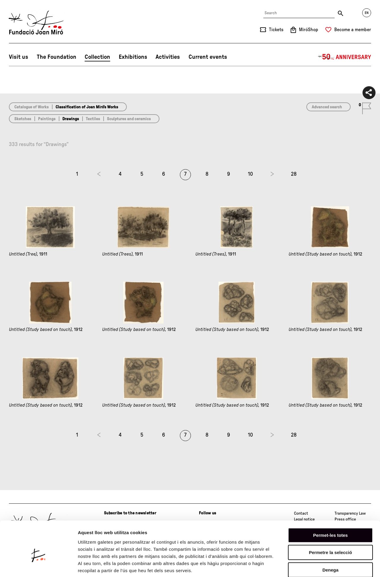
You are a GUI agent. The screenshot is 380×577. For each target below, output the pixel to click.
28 (294, 174)
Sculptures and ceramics (129, 119)
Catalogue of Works (31, 107)
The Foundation (56, 57)
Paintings (47, 119)
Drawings (70, 119)
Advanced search (327, 107)
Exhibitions (133, 57)
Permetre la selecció (330, 521)
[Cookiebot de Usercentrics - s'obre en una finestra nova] (38, 565)
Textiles (93, 119)
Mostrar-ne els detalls (342, 565)
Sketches (22, 119)
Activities (168, 57)
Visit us (18, 57)
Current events (208, 57)
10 (250, 174)
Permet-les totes (330, 504)
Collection (97, 57)
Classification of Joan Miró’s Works (87, 107)
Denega (330, 539)
